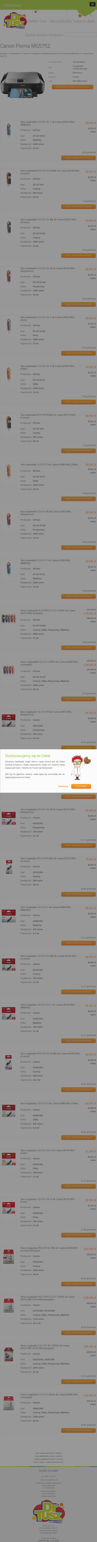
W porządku (81, 786)
